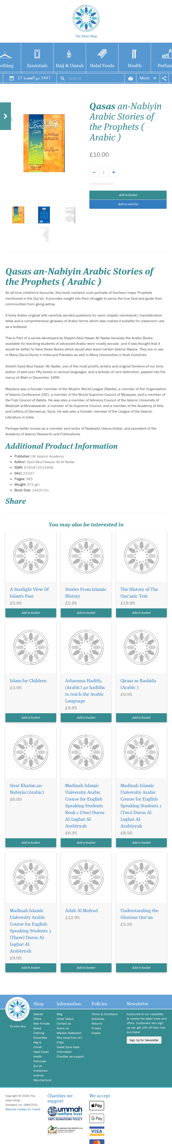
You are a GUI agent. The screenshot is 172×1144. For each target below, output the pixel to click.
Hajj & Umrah (70, 66)
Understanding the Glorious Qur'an (139, 914)
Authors (38, 1075)
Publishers (40, 1071)
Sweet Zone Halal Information (68, 1049)
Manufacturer (41, 1080)
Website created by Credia (22, 1109)
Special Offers (38, 1016)
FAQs (60, 1042)
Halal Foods (102, 66)
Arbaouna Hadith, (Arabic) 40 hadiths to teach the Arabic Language (85, 691)
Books (37, 1028)
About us (63, 1028)
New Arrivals (41, 1023)
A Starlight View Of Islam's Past (29, 593)
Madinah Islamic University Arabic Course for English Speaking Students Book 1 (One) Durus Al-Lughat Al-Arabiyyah (84, 806)
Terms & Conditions (105, 1014)
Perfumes (39, 1061)
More (148, 78)
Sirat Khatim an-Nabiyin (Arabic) (27, 789)
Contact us (64, 1023)
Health (135, 66)
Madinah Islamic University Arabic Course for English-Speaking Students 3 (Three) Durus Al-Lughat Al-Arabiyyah (30, 931)
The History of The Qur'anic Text (139, 593)
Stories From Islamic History (86, 593)
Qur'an (37, 1066)
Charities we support (70, 1056)
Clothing (38, 1033)
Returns (97, 1023)
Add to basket (128, 195)
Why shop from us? (69, 1038)
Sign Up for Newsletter (144, 1040)
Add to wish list (128, 204)
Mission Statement (69, 1033)
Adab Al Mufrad (81, 911)
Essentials (37, 66)
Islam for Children (28, 681)
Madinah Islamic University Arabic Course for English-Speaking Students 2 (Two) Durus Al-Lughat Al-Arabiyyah (140, 806)
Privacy (96, 1028)
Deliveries (98, 1019)
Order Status (65, 1019)
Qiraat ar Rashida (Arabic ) (138, 684)
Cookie (96, 1033)
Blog (59, 1014)
